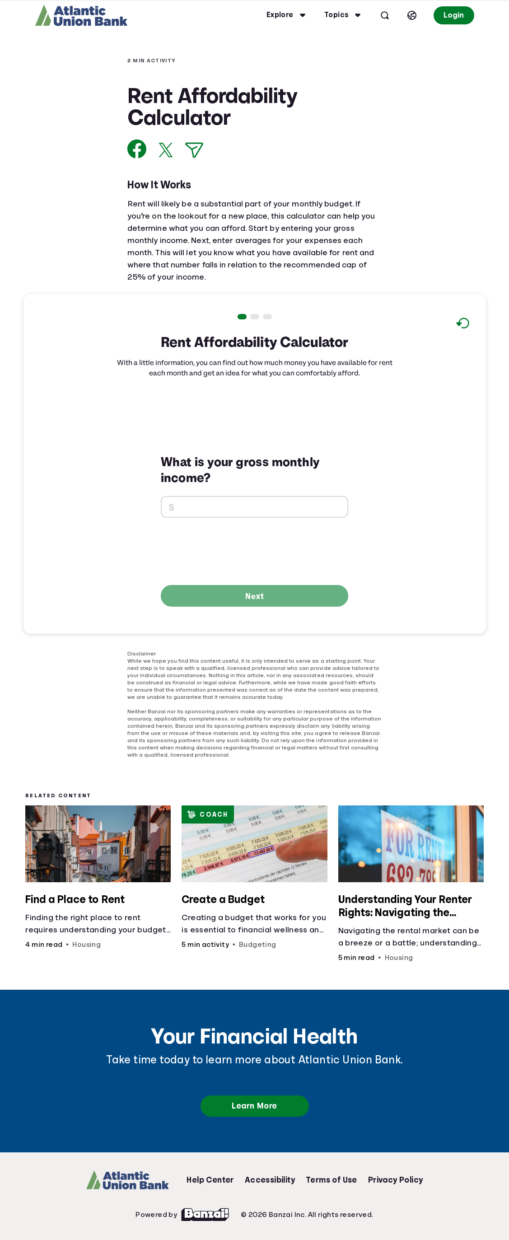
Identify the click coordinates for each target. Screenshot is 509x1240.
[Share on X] (166, 150)
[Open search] (384, 15)
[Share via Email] (194, 150)
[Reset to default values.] (462, 324)
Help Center (210, 1180)
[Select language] (411, 15)
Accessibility (270, 1180)
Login (454, 15)
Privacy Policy (395, 1180)
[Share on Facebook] (137, 149)
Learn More (254, 1106)
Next (254, 596)
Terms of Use (331, 1180)
